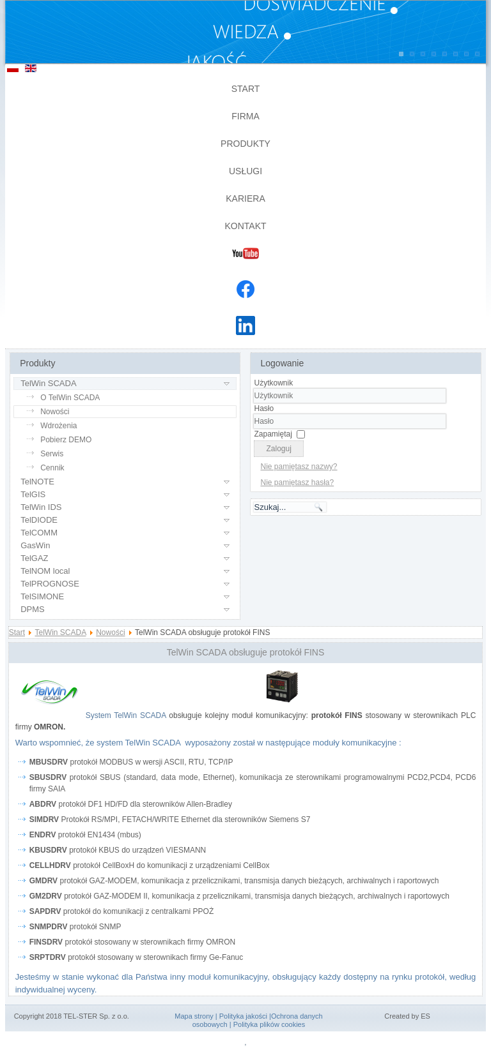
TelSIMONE (42, 596)
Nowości (54, 411)
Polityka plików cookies (269, 1024)
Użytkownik (273, 382)
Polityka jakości (243, 1016)
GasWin (35, 545)
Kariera (245, 198)
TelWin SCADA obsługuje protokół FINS (246, 652)
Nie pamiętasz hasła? (297, 482)
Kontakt (245, 226)
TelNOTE (37, 481)
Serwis (51, 453)
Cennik (52, 467)
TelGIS (32, 494)
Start (245, 89)
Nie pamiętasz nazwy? (298, 466)
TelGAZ (34, 558)
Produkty (245, 143)
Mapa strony (194, 1016)
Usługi (245, 171)
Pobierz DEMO (65, 439)
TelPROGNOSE (49, 583)
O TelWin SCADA (70, 397)
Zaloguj (278, 448)
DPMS (32, 609)
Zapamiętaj (273, 434)
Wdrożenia (58, 425)
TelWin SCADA (48, 383)
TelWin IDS (40, 507)
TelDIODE (39, 520)
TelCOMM (39, 532)
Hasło (264, 408)
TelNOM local (45, 571)
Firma (245, 116)
